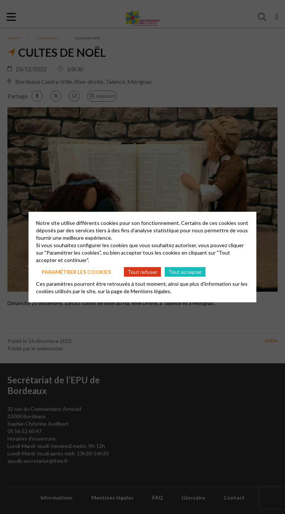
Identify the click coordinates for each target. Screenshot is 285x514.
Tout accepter (185, 271)
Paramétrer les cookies (76, 271)
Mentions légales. (151, 291)
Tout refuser (142, 271)
